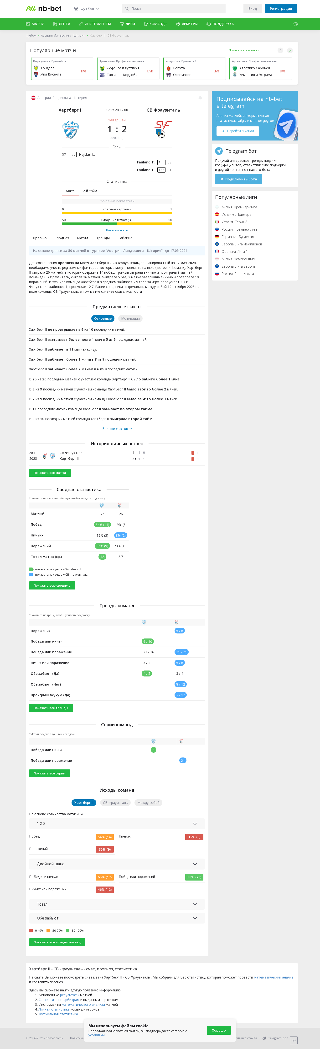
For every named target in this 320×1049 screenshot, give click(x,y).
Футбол (31, 35)
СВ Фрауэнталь (163, 110)
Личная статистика (54, 1009)
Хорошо (219, 1030)
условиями (96, 1035)
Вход (252, 8)
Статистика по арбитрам (59, 999)
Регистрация (281, 8)
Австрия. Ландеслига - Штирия (63, 35)
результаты (69, 995)
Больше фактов (117, 429)
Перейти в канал (238, 131)
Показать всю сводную (52, 585)
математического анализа (83, 1004)
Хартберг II (71, 110)
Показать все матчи (50, 472)
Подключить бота (238, 179)
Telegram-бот (275, 1038)
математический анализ (273, 977)
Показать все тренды (51, 708)
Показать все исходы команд (57, 942)
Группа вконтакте (241, 1038)
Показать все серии (49, 773)
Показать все (117, 230)
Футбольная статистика (58, 1014)
